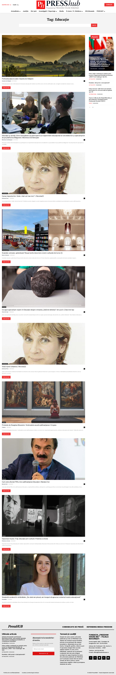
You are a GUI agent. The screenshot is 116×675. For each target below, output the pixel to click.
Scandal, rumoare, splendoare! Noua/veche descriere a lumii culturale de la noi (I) (32, 253)
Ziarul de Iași (5, 312)
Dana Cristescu (5, 255)
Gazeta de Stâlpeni (6, 81)
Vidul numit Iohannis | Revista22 (14, 367)
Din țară (4, 76)
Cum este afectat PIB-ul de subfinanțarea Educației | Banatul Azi (26, 482)
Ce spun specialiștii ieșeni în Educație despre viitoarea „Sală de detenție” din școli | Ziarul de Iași (38, 310)
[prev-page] (90, 107)
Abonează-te (43, 653)
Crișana (4, 427)
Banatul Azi (5, 484)
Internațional (93, 94)
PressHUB (4, 599)
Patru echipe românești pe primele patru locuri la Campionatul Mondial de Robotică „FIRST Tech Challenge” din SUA (101, 75)
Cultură (3, 422)
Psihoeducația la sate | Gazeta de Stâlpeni (17, 79)
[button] (16, 5)
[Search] (94, 25)
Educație (4, 479)
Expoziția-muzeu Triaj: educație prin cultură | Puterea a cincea (25, 539)
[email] (43, 649)
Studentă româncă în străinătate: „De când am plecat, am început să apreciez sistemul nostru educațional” (41, 597)
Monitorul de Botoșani (7, 139)
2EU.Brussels (93, 68)
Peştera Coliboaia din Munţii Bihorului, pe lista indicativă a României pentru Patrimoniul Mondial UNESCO (100, 99)
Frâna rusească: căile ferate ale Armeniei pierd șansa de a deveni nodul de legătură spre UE (100, 90)
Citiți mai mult (6, 87)
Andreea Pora (5, 198)
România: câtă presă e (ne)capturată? (99, 82)
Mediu (90, 103)
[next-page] (93, 107)
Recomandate (5, 250)
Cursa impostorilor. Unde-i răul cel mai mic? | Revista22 (23, 196)
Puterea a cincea (6, 540)
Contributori (4, 193)
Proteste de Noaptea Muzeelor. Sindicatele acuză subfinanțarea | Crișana (29, 425)
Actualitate (4, 594)
